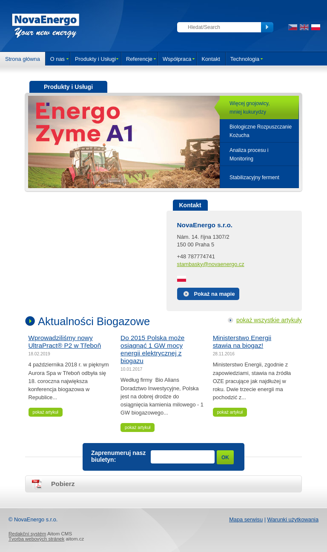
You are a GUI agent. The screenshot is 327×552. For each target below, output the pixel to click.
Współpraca (177, 59)
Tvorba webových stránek (36, 538)
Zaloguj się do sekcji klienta (157, 27)
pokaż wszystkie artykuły (269, 320)
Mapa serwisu (246, 519)
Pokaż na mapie (214, 294)
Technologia (244, 59)
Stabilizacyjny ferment (254, 177)
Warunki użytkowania (292, 519)
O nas (57, 59)
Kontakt (210, 59)
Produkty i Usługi (95, 59)
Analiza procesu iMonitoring (248, 154)
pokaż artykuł (45, 412)
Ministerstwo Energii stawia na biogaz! (242, 341)
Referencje (139, 59)
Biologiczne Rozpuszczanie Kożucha (260, 131)
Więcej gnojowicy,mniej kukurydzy (249, 107)
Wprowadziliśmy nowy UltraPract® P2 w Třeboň (65, 341)
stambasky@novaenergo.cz (210, 264)
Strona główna (22, 59)
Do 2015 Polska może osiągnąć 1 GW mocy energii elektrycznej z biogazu (152, 349)
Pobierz (63, 483)
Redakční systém (27, 533)
